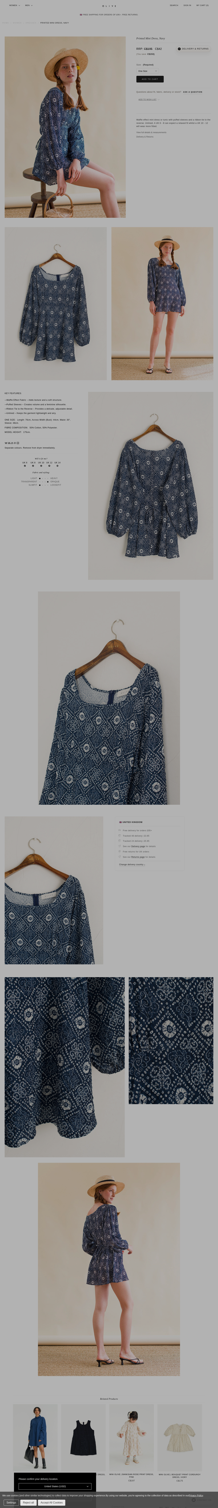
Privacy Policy (196, 1495)
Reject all (28, 1502)
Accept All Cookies (52, 1502)
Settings (11, 1502)
